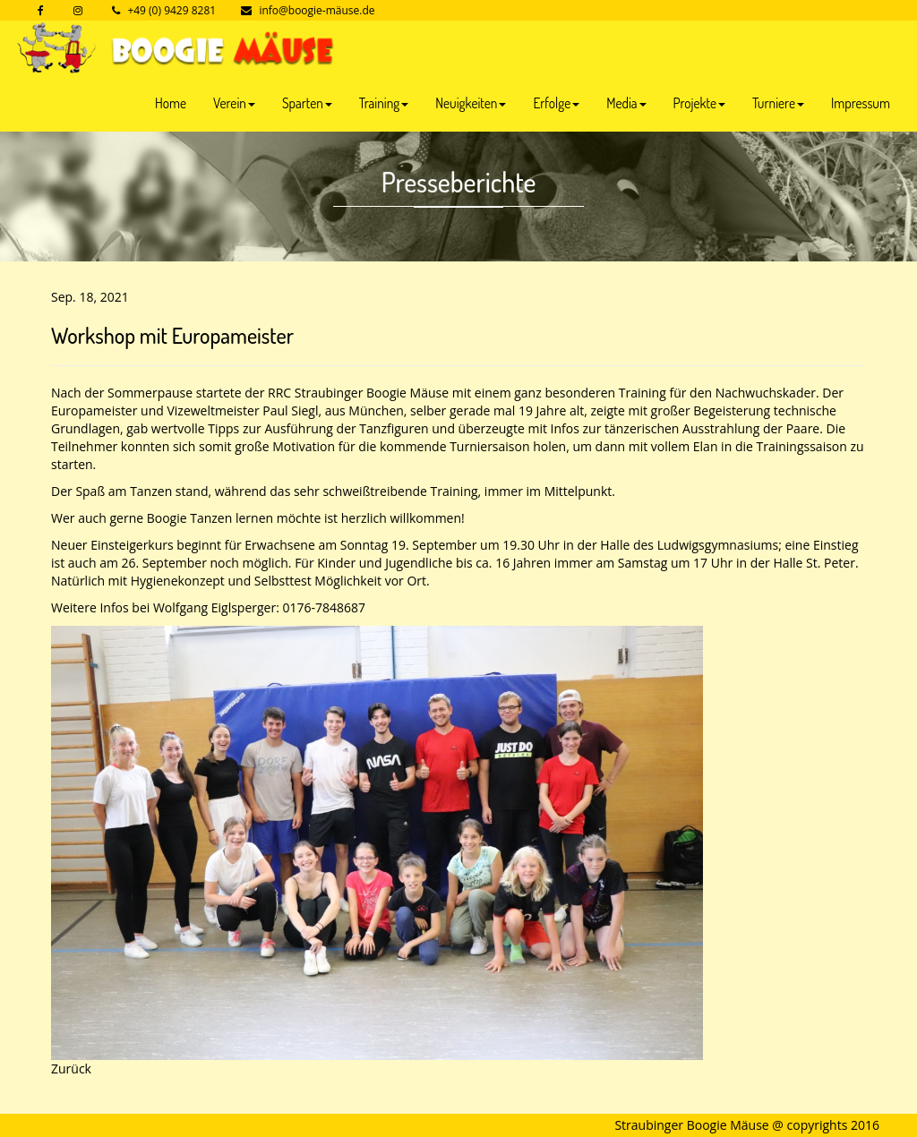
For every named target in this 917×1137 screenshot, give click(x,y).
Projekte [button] (699, 103)
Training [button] (383, 103)
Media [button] (626, 103)
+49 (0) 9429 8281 (171, 10)
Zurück (71, 1068)
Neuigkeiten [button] (470, 103)
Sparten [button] (307, 103)
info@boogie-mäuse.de (316, 10)
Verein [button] (234, 103)
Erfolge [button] (556, 103)
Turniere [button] (778, 103)
